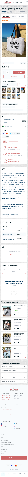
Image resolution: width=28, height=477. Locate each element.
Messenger (17, 428)
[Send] (21, 84)
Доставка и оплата (13, 141)
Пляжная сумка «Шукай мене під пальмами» (19, 334)
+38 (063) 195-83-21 (5, 397)
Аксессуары (5, 6)
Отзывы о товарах (5, 447)
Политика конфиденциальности (7, 444)
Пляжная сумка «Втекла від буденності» (20, 320)
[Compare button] (24, 63)
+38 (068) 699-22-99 (5, 399)
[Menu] (1, 2)
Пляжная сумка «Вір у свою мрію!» (20, 306)
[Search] (23, 2)
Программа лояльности (14, 153)
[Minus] (5, 72)
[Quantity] (7, 72)
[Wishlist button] (21, 63)
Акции (2, 453)
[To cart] (25, 315)
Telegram (17, 423)
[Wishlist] (2, 308)
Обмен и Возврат (12, 147)
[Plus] (10, 72)
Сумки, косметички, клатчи (15, 6)
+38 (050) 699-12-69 (5, 395)
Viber (16, 426)
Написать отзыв (14, 254)
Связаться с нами (4, 449)
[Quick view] (2, 306)
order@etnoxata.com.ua (6, 409)
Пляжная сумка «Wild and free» (19, 348)
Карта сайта (3, 451)
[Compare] (2, 310)
